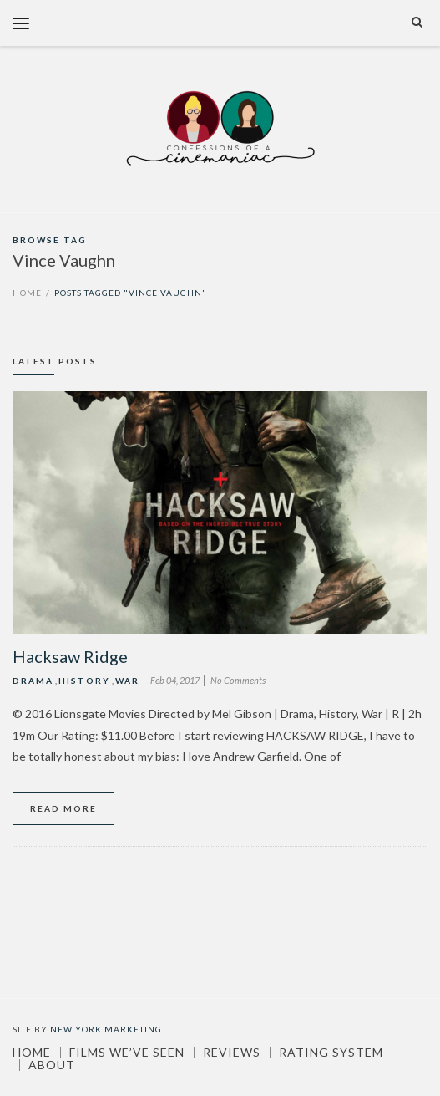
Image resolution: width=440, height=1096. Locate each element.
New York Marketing (106, 1029)
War (127, 680)
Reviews (231, 1052)
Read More (63, 808)
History (84, 680)
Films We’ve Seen (127, 1052)
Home (27, 293)
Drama (33, 680)
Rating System (331, 1052)
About (51, 1065)
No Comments (238, 680)
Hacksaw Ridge (70, 656)
